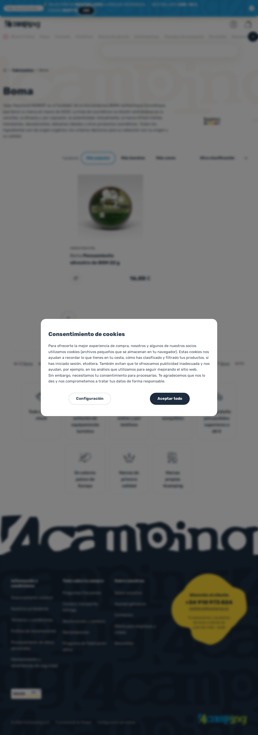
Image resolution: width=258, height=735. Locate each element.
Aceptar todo (169, 398)
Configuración (90, 398)
